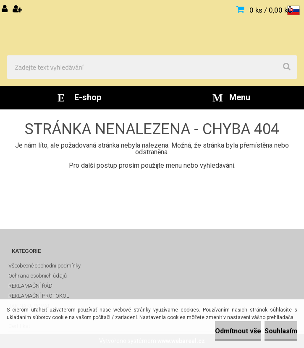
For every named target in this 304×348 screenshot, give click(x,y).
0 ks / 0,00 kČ (270, 10)
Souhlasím (281, 331)
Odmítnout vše (238, 331)
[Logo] (152, 28)
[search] (286, 67)
